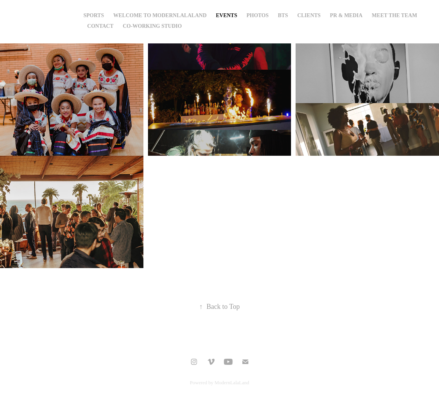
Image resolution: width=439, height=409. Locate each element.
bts (283, 15)
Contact (100, 26)
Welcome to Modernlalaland (160, 15)
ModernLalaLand (232, 382)
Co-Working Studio (152, 26)
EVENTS (226, 15)
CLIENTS (308, 15)
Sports (93, 15)
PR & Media (346, 15)
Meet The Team (394, 15)
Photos (258, 15)
